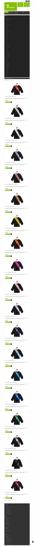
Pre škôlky (7, 522)
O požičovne (7, 531)
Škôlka (6, 61)
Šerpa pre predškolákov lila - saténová (10, 316)
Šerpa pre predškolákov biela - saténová (10, 118)
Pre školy (7, 519)
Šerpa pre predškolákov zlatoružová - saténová (11, 184)
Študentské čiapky (8, 19)
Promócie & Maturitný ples (8, 530)
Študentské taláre (8, 55)
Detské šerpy (7, 65)
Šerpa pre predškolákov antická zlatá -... (10, 206)
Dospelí (7, 26)
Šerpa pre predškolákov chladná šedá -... (10, 162)
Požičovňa (7, 58)
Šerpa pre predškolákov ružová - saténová (10, 294)
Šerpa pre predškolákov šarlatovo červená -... (11, 96)
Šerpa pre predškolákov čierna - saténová (10, 470)
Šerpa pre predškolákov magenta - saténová (10, 272)
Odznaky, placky (7, 37)
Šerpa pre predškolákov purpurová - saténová (11, 338)
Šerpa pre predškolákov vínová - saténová (10, 492)
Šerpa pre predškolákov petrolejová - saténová (11, 382)
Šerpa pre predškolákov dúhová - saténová (10, 448)
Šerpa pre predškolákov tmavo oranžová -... (10, 250)
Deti (6, 22)
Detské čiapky (7, 62)
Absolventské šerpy (8, 30)
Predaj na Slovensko (8, 511)
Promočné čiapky (8, 44)
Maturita (7, 51)
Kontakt (7, 508)
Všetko (6, 16)
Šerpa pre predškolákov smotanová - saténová (11, 140)
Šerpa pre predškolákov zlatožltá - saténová (10, 228)
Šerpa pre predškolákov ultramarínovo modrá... (11, 404)
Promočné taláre (7, 521)
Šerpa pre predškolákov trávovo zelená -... (10, 426)
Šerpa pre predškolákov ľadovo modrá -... (10, 360)
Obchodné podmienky (8, 510)
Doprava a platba (8, 509)
